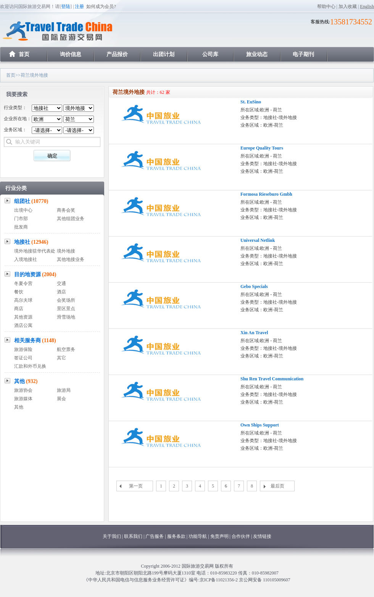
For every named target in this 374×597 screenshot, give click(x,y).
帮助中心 (326, 6)
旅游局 (64, 390)
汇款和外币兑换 (30, 366)
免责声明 (219, 536)
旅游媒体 (23, 398)
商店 (18, 308)
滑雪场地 (66, 317)
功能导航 (198, 536)
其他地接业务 (70, 259)
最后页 (277, 486)
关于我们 (112, 536)
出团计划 (163, 54)
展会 (61, 398)
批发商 (21, 227)
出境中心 (23, 210)
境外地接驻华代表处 (34, 251)
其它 (61, 357)
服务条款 (176, 536)
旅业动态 (257, 54)
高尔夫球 (23, 300)
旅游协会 (23, 390)
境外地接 (66, 251)
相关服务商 (35, 340)
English (367, 6)
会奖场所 (66, 300)
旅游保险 (23, 349)
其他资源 (23, 317)
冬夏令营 (23, 283)
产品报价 (117, 54)
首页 (24, 54)
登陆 (65, 6)
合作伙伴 (241, 536)
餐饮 (18, 291)
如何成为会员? (101, 6)
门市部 (21, 218)
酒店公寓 (23, 325)
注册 (79, 6)
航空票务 (66, 349)
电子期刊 (303, 54)
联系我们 (133, 536)
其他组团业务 (70, 218)
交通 (61, 283)
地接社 (31, 242)
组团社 (31, 201)
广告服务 (155, 536)
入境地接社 (25, 259)
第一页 (136, 486)
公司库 (210, 54)
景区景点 (66, 308)
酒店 (61, 291)
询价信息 (70, 54)
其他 (26, 381)
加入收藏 (348, 6)
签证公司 (23, 357)
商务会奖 (66, 210)
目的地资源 (35, 274)
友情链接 (262, 536)
